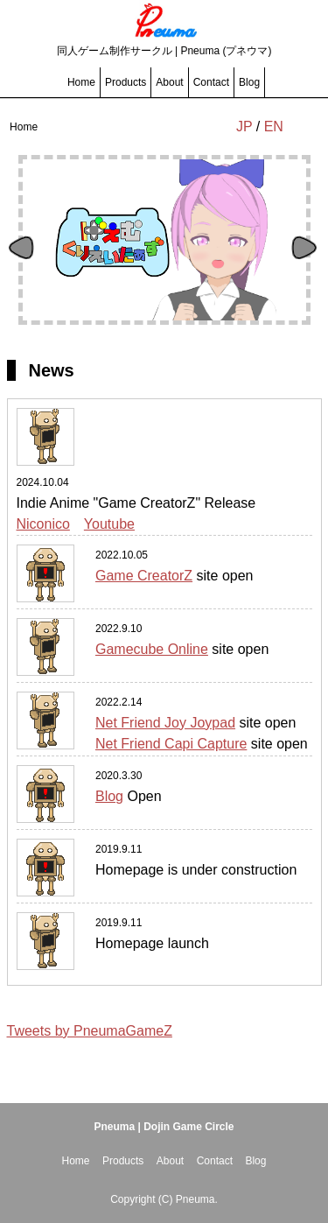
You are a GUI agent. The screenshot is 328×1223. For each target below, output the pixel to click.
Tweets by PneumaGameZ (89, 1030)
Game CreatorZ (143, 575)
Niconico (43, 524)
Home (81, 82)
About (169, 82)
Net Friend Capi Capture (171, 743)
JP (244, 126)
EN (273, 126)
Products (125, 82)
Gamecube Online (151, 649)
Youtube (109, 524)
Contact (211, 82)
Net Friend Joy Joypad (165, 722)
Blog (249, 82)
